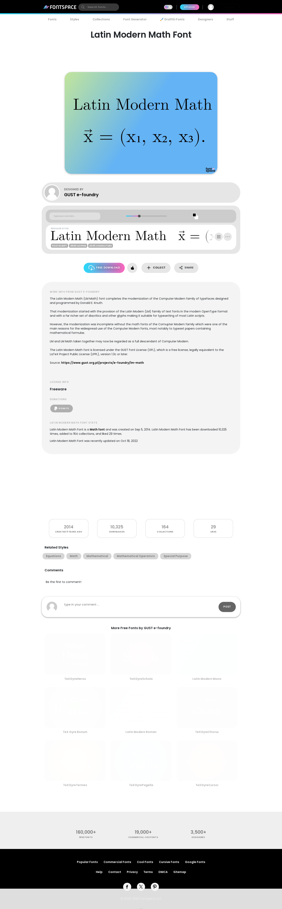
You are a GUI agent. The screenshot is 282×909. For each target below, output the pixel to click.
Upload (189, 7)
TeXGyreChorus (207, 732)
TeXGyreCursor (207, 785)
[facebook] (127, 887)
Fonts (52, 19)
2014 (68, 527)
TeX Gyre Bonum (75, 732)
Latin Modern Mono (206, 679)
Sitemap (179, 872)
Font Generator (135, 19)
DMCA (163, 872)
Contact (114, 872)
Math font (97, 429)
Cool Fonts (145, 862)
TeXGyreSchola (141, 679)
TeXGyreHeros (75, 679)
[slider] (139, 216)
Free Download (104, 267)
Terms (148, 872)
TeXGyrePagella (141, 785)
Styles (74, 19)
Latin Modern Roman (141, 732)
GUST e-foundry (81, 195)
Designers (205, 19)
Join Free (229, 7)
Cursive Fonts (169, 862)
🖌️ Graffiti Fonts (172, 19)
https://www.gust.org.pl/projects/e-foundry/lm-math (102, 363)
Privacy (132, 872)
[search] (98, 7)
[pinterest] (155, 887)
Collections (101, 19)
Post (227, 606)
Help (99, 872)
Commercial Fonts (117, 862)
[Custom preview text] (74, 216)
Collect (156, 267)
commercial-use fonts (143, 837)
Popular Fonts (87, 862)
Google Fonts (195, 862)
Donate (61, 408)
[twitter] (141, 887)
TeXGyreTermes (75, 785)
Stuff (230, 19)
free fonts (86, 837)
